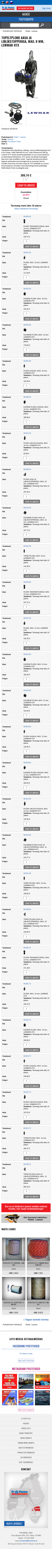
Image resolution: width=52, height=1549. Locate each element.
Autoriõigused (26, 1457)
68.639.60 (27, 909)
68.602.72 (27, 1020)
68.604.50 (27, 361)
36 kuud (26, 198)
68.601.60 (27, 618)
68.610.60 (27, 835)
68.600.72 (27, 948)
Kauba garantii (26, 1438)
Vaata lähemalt (14, 1523)
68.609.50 (27, 469)
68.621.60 (27, 799)
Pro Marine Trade (14, 142)
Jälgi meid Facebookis (26, 1361)
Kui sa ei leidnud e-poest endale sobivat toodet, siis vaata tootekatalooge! (26, 1207)
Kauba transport (26, 1433)
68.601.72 (27, 984)
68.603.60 (27, 690)
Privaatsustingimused (26, 1452)
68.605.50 (27, 397)
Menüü (26, 14)
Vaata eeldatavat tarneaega (26, 209)
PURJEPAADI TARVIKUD (12, 31)
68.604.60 (27, 727)
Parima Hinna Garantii (26, 1443)
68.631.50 (27, 546)
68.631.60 (27, 873)
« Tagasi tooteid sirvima (36, 1319)
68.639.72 (27, 1164)
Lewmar (10, 139)
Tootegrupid (26, 19)
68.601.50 (27, 253)
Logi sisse (46, 8)
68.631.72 (27, 1128)
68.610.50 (27, 508)
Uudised (26, 1423)
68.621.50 (27, 433)
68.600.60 (27, 582)
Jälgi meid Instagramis (26, 1410)
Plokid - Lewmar (31, 31)
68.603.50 (27, 325)
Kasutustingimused (26, 1447)
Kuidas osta (26, 1428)
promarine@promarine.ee (28, 1540)
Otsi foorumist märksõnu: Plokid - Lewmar (35, 1218)
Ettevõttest (26, 1418)
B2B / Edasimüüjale (26, 1462)
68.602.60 (27, 654)
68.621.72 (27, 1092)
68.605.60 (27, 763)
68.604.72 (27, 1056)
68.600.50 (27, 217)
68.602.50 (27, 289)
